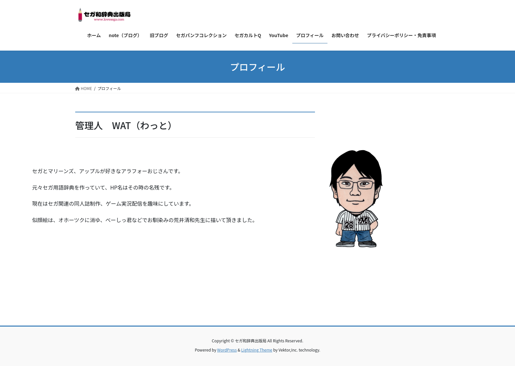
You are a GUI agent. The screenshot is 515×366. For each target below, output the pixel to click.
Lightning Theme (256, 350)
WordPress (227, 350)
